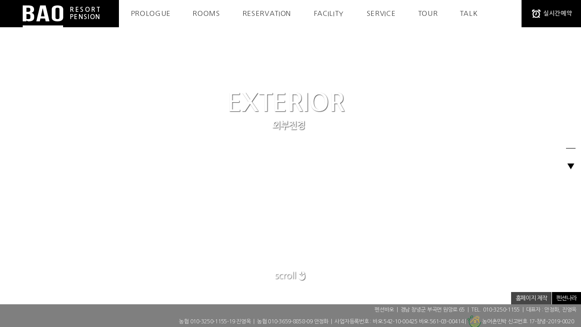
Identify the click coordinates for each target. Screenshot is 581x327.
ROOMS (206, 13)
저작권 (498, 298)
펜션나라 (566, 298)
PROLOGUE (151, 13)
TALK (469, 13)
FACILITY (329, 13)
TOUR (428, 13)
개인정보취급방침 (468, 298)
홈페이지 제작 (531, 298)
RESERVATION (266, 13)
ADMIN (436, 298)
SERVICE (381, 13)
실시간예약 (557, 13)
